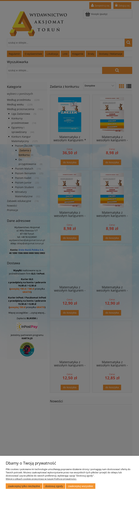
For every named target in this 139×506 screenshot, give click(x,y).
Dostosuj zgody (54, 486)
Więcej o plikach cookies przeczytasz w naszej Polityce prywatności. (41, 478)
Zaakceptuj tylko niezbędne (24, 486)
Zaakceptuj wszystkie (80, 486)
